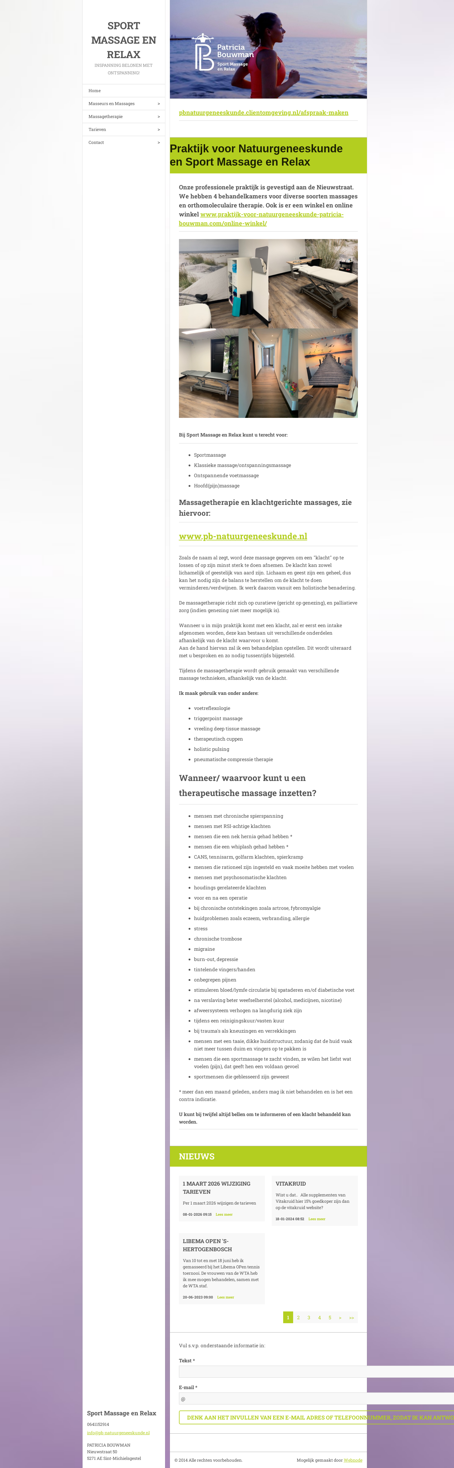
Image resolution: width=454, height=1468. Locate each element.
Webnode (353, 1460)
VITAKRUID (291, 1183)
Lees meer (224, 1214)
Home (95, 90)
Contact (96, 142)
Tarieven (97, 129)
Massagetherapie (106, 116)
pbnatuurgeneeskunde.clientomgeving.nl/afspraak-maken (264, 112)
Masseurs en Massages (112, 103)
